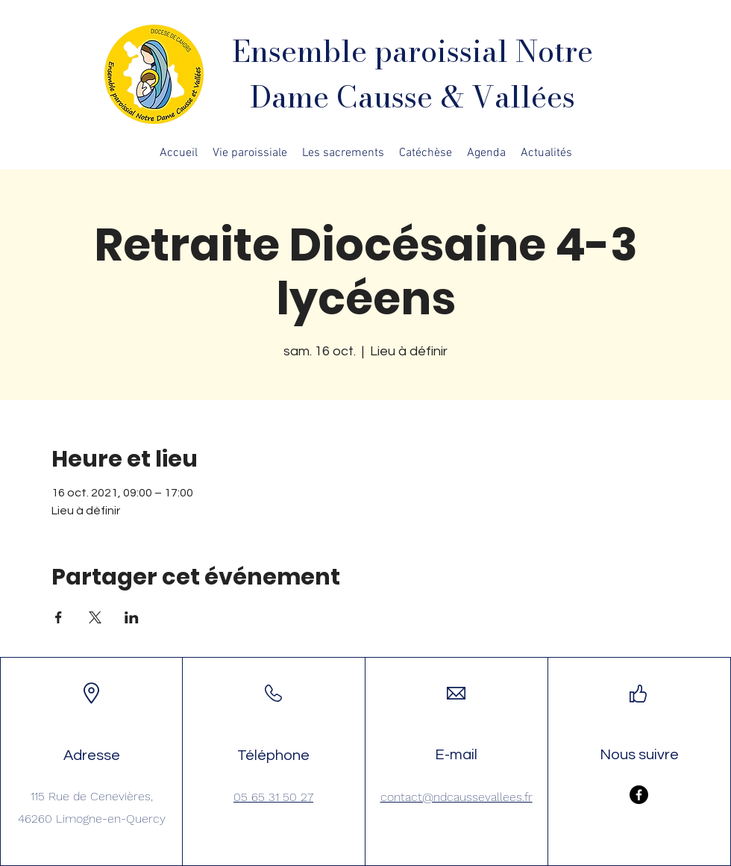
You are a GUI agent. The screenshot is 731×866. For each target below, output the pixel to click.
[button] (250, 153)
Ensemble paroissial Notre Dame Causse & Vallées (412, 73)
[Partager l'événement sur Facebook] (58, 617)
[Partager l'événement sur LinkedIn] (132, 617)
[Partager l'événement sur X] (95, 617)
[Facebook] (639, 794)
